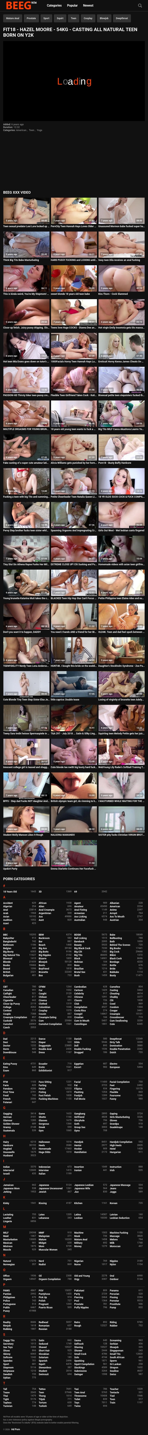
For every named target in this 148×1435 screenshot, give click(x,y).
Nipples (114, 1261)
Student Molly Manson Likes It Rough (23, 834)
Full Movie (79, 1099)
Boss (77, 965)
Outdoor (114, 1279)
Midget (42, 1243)
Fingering (115, 1088)
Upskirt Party (10, 868)
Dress (42, 1052)
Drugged (78, 1052)
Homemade (45, 1148)
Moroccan (115, 1246)
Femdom (8, 1088)
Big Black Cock (82, 948)
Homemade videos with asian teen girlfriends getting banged (121, 564)
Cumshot (8, 1024)
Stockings (79, 1367)
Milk (112, 1243)
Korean (113, 1203)
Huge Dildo (44, 1152)
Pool (76, 1300)
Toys (76, 1402)
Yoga (39, 130)
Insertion (79, 1167)
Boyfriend (44, 968)
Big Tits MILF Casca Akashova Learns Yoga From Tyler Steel (121, 429)
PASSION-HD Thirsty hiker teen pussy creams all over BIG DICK (26, 395)
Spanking (79, 1360)
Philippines (9, 1297)
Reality (7, 1322)
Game (42, 1113)
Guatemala (9, 1130)
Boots (42, 965)
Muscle (7, 1249)
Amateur (78, 906)
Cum (41, 1020)
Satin (41, 1340)
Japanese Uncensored (51, 1188)
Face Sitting (45, 1082)
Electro (113, 1063)
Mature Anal (12, 18)
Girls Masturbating (120, 1117)
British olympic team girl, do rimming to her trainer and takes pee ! (74, 801)
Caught (42, 993)
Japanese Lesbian (84, 1185)
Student (43, 1371)
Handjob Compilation (121, 1142)
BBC (5, 934)
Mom (41, 1246)
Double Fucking (82, 1049)
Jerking (7, 1191)
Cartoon (78, 990)
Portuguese (9, 1304)
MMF (41, 1232)
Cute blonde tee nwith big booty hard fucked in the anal (74, 767)
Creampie (115, 1014)
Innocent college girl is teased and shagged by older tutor (26, 767)
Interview (44, 1170)
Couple (7, 1014)
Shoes (6, 1350)
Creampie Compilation (15, 1017)
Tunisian (7, 1406)
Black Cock (116, 958)
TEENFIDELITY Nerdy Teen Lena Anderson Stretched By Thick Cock (26, 666)
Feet (112, 1085)
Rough (77, 1325)
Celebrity (79, 993)
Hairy (6, 1142)
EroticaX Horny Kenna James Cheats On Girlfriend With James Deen (121, 361)
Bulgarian (8, 975)
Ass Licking (80, 916)
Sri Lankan (115, 1364)
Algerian (7, 906)
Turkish (43, 1406)
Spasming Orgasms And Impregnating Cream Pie (74, 530)
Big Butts (43, 951)
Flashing (78, 1092)
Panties (7, 1294)
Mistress (8, 1246)
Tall (5, 1389)
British (6, 972)
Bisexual (7, 958)
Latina (77, 1214)
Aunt (41, 920)
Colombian (44, 1007)
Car (41, 990)
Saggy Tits (9, 1340)
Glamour (7, 1120)
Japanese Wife (82, 1188)
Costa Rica (80, 1010)
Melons (114, 1239)
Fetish (42, 1088)
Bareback (79, 941)
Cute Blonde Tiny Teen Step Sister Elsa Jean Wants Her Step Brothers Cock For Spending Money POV (26, 699)
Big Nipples (45, 955)
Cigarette (8, 1000)
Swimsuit (44, 1374)
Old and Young (82, 1275)
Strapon (114, 1367)
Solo (76, 1357)
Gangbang (79, 1113)
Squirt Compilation (84, 1364)
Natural (7, 1261)
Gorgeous (44, 1123)
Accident (8, 903)
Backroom (44, 938)
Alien (41, 906)
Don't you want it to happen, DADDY (22, 632)
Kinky (6, 1203)
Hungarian (115, 1152)
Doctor (6, 1045)
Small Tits (115, 1354)
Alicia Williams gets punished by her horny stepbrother (74, 463)
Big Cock (114, 951)
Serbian (114, 1343)
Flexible (114, 1092)
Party (77, 1294)
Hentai (77, 1145)
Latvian (114, 1214)
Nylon (113, 1264)
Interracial (8, 1170)
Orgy (76, 1279)
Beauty (78, 945)
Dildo (77, 1042)
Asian (6, 916)
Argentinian (45, 913)
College (7, 1007)
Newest (88, 5)
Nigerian (78, 1261)
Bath (112, 941)
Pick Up (43, 1297)
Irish (112, 1170)
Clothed (43, 1003)
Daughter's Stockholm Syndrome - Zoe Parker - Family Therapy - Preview (121, 666)
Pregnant (43, 1304)
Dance (42, 1039)
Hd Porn (15, 1429)
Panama (114, 1290)
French (7, 1099)
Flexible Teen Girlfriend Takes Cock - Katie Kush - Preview (74, 395)
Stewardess (45, 1367)
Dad (5, 1039)
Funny (113, 1099)
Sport (46, 18)
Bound (6, 968)
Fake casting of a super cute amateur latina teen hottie (26, 463)
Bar (40, 941)
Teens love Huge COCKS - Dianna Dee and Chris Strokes (74, 327)
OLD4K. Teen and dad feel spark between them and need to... (121, 632)
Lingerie (7, 1221)
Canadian (8, 990)
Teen (73, 18)
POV (41, 1290)
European (115, 1067)
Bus (41, 975)
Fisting (42, 1092)
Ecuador (43, 1063)
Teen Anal (79, 1392)
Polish (42, 1300)
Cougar (114, 1010)
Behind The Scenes (120, 945)
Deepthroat (122, 18)
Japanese (44, 1185)
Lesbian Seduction (120, 1218)
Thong (42, 1396)
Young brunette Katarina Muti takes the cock (26, 598)
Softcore (7, 1357)
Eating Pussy (10, 1063)
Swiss (113, 1374)
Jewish (42, 1191)
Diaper (42, 1042)
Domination (116, 1045)
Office (6, 1275)
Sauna (77, 1340)
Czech (6, 1027)
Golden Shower (11, 1123)
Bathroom (8, 945)
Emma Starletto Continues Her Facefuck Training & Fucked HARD (74, 868)
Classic (78, 1000)
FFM (5, 1082)
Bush (77, 975)
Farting (42, 1085)
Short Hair (44, 1350)
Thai (5, 1396)
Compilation (80, 1007)
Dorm (6, 1049)
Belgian (7, 948)
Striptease (8, 1371)
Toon (112, 1399)
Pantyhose (44, 1294)
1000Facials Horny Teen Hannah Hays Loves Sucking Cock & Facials (74, 361)
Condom (114, 1007)
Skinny (6, 1354)
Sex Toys (8, 1347)
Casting (114, 990)
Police (6, 1300)
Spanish (43, 1360)
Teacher (114, 1389)
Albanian (114, 903)
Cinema (43, 1000)
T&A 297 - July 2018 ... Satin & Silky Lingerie (74, 733)
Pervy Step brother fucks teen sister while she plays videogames (26, 530)
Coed (112, 1003)
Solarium (43, 1357)
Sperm (113, 1360)
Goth (76, 1123)
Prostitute (115, 1304)
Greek (42, 1127)
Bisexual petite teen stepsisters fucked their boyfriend (121, 395)
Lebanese (44, 1218)
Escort (77, 1067)
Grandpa (114, 1123)
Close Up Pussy (11, 1003)
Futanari (7, 1102)
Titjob (42, 1399)
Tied (112, 1396)
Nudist (42, 1264)
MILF (6, 1232)
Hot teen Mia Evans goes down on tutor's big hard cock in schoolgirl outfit (26, 361)
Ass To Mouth (117, 916)
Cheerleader (9, 997)
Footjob (78, 1095)
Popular (72, 5)
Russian (43, 1329)
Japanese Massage (120, 1185)
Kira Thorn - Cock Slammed (113, 294)
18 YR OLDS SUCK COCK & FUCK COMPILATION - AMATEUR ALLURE (121, 496)
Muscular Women (48, 1249)
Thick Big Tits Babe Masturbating (21, 260)
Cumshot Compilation (50, 1024)
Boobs (6, 965)
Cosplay (88, 18)
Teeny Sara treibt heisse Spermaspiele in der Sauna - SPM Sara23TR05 (26, 733)
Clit (111, 1000)
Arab (5, 913)
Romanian (44, 1325)
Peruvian (114, 1294)
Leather (7, 1218)
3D (40, 891)
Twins (77, 1406)
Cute (112, 1024)
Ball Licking (80, 938)
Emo (5, 1067)
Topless (7, 1402)
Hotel (113, 1148)
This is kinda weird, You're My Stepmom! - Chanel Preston (26, 294)
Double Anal (45, 1049)
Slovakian (44, 1354)
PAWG (6, 1290)
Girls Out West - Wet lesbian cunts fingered (121, 530)
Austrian (114, 920)
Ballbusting (116, 938)
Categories (54, 5)
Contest (7, 1010)
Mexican (7, 1243)
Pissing (114, 1297)
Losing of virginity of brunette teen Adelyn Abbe (121, 699)
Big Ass (43, 948)
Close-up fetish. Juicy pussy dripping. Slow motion (26, 327)
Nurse (77, 1264)
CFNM (42, 986)
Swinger (78, 1374)
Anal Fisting (80, 909)
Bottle (113, 965)
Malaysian (44, 1236)
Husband (8, 1155)
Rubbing (7, 1329)
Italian (42, 1173)
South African (117, 1357)
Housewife (9, 1152)
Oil (40, 1275)
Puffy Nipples (81, 1307)
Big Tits (78, 955)
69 (75, 891)
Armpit (113, 913)
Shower (78, 1350)
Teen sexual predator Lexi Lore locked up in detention (26, 226)
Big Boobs (115, 948)
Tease (6, 1392)
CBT (5, 986)
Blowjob (104, 18)
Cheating (114, 993)
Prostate (31, 18)
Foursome (115, 1095)
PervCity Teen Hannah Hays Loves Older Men (74, 226)
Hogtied (7, 1148)
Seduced (43, 1343)
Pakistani (79, 1290)
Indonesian (44, 1167)
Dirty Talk (115, 1042)
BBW (41, 934)
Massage (115, 1236)
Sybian (7, 1377)
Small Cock (80, 1354)
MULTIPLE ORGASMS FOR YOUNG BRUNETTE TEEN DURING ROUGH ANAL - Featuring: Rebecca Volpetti (26, 429)
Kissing (43, 1203)
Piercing (78, 1297)
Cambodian (80, 986)
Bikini (113, 955)
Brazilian (79, 968)
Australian (79, 920)
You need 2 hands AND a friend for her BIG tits (74, 632)
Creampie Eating (47, 1017)
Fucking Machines (48, 1099)
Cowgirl (78, 1014)
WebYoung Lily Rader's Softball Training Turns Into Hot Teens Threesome (121, 767)
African (42, 903)
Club (76, 1003)
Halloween (44, 1142)
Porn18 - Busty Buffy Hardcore (114, 463)
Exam (6, 1070)
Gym (41, 1130)
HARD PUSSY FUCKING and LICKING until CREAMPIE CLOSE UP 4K (74, 260)
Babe (112, 934)
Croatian (78, 1017)
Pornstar (114, 1300)
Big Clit (78, 951)
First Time (8, 1092)
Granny (7, 1127)
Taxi (76, 1389)
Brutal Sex (79, 972)
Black (77, 958)
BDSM (77, 934)
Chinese (78, 997)
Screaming (115, 1340)
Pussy (6, 1311)
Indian (6, 1167)
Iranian (78, 1170)
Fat (76, 1085)
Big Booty (8, 951)
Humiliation (80, 1152)
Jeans (113, 1188)
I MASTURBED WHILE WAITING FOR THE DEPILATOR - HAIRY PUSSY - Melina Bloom (121, 801)
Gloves (113, 1120)
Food (6, 1095)
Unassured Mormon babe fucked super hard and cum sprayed (121, 226)
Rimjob (7, 1325)
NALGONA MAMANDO (63, 834)
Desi (5, 1042)
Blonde (7, 962)
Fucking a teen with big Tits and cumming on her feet (26, 496)
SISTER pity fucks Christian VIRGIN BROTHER (121, 834)
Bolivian (78, 962)
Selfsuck (79, 1343)
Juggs (113, 1191)
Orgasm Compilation (50, 1279)
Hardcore (8, 1145)
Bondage (114, 962)
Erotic (42, 1067)
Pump (113, 1307)
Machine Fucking (119, 1232)
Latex (42, 1214)
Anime (113, 909)
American (21, 130)
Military (78, 1243)
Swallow (114, 1371)
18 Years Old (10, 891)
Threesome (80, 1396)
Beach (42, 945)
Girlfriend (79, 1117)
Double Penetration (120, 1049)
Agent (77, 903)
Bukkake (114, 972)
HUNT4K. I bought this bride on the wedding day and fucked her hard (74, 666)
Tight (6, 1399)
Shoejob (114, 1347)
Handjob (78, 1142)
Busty (113, 975)
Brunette (43, 972)
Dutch (113, 1052)
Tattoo (42, 1389)
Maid (6, 1236)
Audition (7, 920)
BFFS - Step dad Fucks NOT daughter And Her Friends (26, 801)
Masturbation (10, 1239)
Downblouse (9, 1052)
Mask (77, 1236)
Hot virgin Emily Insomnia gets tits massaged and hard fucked (121, 327)
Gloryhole (79, 1120)
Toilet (77, 1399)
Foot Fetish (45, 1095)
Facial (77, 1082)
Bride (112, 968)
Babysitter (8, 938)
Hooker (78, 1148)
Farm (6, 1085)
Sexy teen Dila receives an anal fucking (119, 260)
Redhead (43, 1322)
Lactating (8, 1214)
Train (112, 1402)
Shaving (78, 1347)
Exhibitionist (45, 1070)
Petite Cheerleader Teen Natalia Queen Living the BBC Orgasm (74, 496)
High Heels (116, 1145)
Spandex (8, 1360)
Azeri (6, 923)
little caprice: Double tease (65, 699)
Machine (78, 1232)
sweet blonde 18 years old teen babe (70, 294)
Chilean (43, 997)
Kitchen (78, 1203)
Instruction (116, 1167)
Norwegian (9, 1264)
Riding (113, 1322)
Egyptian (79, 1063)
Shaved (43, 1347)
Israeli (6, 1173)
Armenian (79, 913)
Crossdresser (117, 1017)
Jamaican (8, 1185)
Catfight (7, 993)
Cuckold (7, 1020)
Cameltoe (115, 986)
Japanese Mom (11, 1188)
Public (6, 1307)
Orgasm (7, 1279)
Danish (78, 1039)
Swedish (7, 1374)
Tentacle (114, 1392)
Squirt (60, 18)
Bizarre (42, 958)
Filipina (78, 1088)
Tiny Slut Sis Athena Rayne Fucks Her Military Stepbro (26, 564)
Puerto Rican (46, 1307)
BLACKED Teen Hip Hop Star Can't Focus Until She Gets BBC (74, 598)
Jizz (76, 1191)
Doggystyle (45, 1045)
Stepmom (8, 1367)
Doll (76, 1045)
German (7, 1117)
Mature (42, 1239)
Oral (112, 1275)
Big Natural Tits (11, 955)
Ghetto (42, 1117)
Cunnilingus (80, 1024)
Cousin (42, 1014)
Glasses (43, 1120)
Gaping (113, 1113)
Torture (42, 1402)
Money (77, 1246)
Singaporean (116, 1350)
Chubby (114, 997)
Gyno (77, 1130)
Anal (5, 909)
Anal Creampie (46, 909)
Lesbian (78, 1218)
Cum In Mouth (81, 1020)
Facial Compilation (120, 1082)
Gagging (7, 1113)
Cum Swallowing (119, 1020)
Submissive (80, 1371)
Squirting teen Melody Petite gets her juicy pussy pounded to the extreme (121, 733)
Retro (77, 1322)
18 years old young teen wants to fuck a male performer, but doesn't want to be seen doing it (74, 429)
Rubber (114, 1325)
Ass (41, 916)
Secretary (8, 1343)
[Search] (140, 6)
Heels (42, 1145)
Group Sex (79, 1127)
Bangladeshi (9, 941)
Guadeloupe (116, 1127)
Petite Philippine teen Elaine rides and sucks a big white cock (121, 598)
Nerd (41, 1261)
